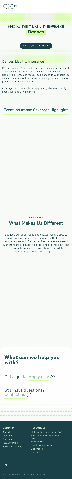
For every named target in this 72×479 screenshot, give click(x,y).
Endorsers (37, 449)
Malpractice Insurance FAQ (47, 432)
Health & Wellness (41, 445)
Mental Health (39, 442)
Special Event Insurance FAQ (45, 437)
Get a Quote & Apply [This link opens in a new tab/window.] (36, 46)
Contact (35, 452)
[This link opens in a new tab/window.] (5, 465)
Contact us (14, 394)
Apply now (39, 376)
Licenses (8, 436)
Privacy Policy (11, 443)
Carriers (7, 439)
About (6, 432)
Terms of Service (12, 447)
